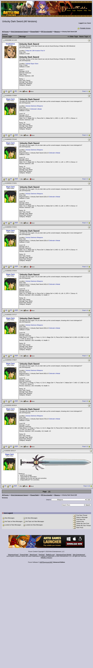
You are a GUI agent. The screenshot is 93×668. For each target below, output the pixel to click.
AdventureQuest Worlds (63, 554)
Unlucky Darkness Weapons (34, 106)
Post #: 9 (85, 446)
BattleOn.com (50, 554)
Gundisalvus (10, 44)
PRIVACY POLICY (46, 557)
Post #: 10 (86, 486)
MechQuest (33, 554)
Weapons (57, 31)
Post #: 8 (85, 401)
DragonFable (24, 554)
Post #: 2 (85, 135)
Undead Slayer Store (31, 63)
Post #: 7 (85, 356)
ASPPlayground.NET (46, 562)
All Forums (5, 31)
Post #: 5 (85, 266)
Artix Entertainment (79, 554)
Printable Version (84, 28)
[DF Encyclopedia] (46, 31)
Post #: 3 (85, 179)
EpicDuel (41, 554)
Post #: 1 (85, 91)
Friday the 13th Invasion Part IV (35, 50)
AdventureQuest (13, 554)
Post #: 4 (85, 223)
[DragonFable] (34, 31)
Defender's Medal (36, 109)
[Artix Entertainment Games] (19, 31)
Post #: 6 (85, 310)
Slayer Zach (10, 99)
